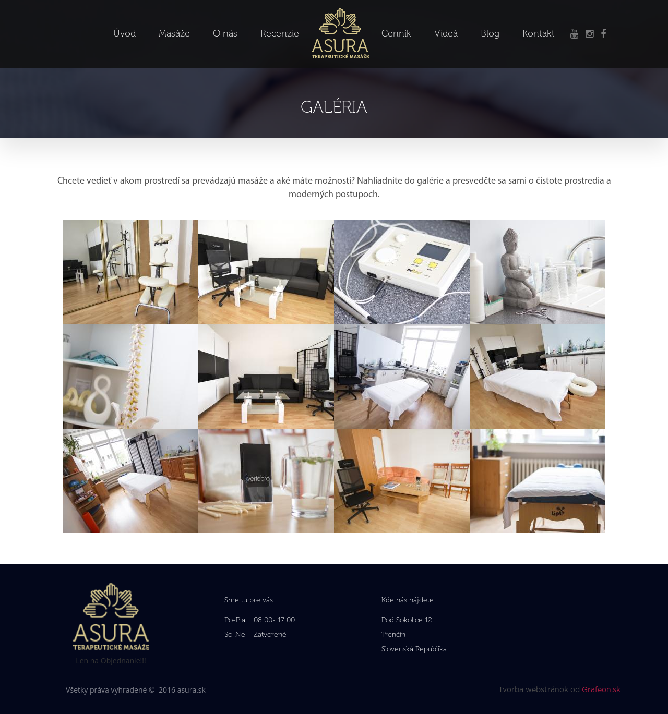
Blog (490, 33)
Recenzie (279, 33)
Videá (446, 33)
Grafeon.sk (601, 690)
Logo (340, 15)
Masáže (174, 33)
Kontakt (538, 33)
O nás (225, 33)
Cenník (396, 33)
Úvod (124, 33)
